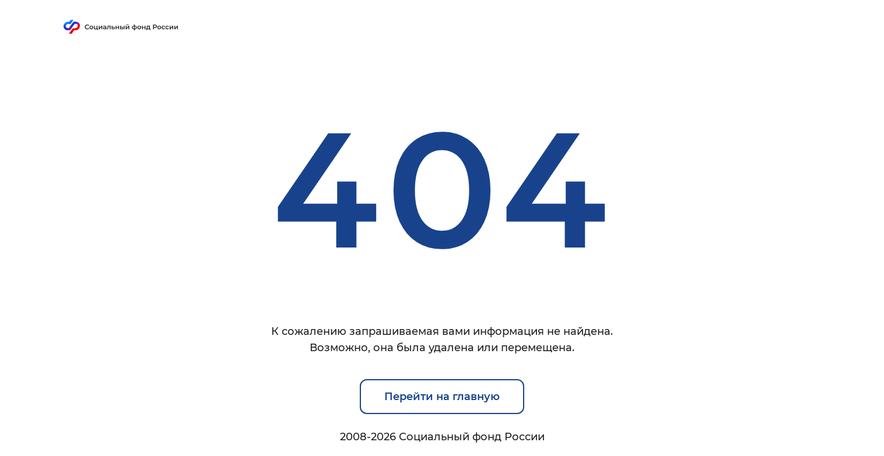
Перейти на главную (442, 396)
